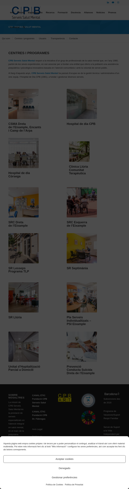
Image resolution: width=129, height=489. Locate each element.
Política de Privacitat (74, 484)
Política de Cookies (54, 484)
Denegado (64, 468)
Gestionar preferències (64, 477)
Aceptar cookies (65, 458)
